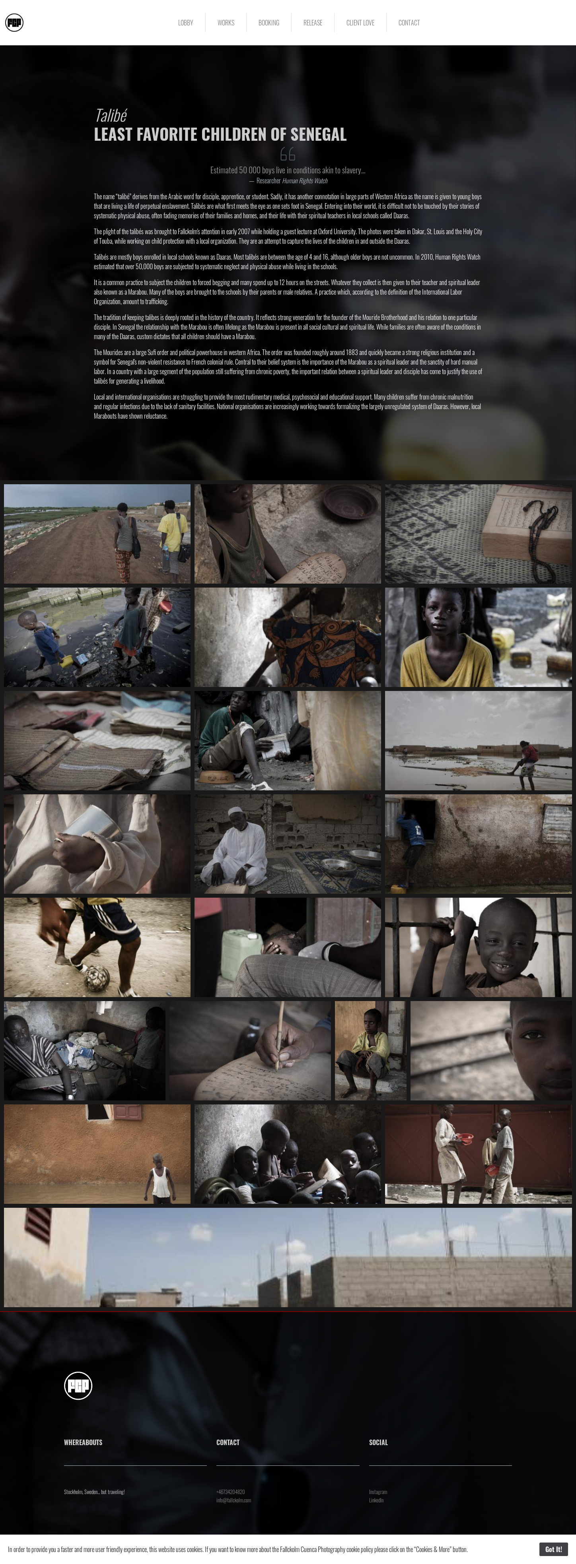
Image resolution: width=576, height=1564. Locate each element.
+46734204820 (230, 1492)
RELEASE (313, 22)
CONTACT (409, 22)
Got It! (553, 1549)
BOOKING (269, 22)
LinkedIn (376, 1500)
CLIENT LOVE (360, 22)
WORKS (226, 22)
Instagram (378, 1492)
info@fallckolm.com (233, 1500)
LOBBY (185, 22)
